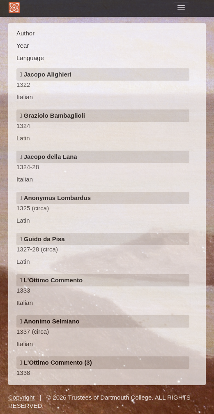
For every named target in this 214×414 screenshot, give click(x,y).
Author (25, 33)
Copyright (21, 397)
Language (30, 57)
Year (22, 45)
